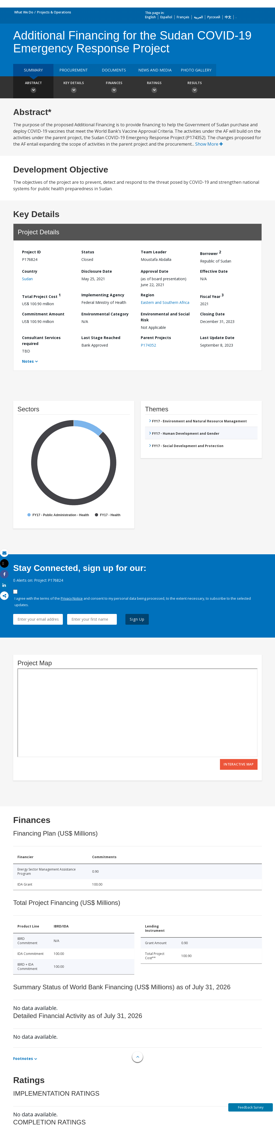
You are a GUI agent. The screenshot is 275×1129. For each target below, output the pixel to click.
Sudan (27, 278)
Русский (213, 17)
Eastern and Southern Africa (165, 302)
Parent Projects (156, 337)
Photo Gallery (196, 70)
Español (166, 17)
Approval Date (154, 271)
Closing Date (212, 314)
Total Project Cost (41, 295)
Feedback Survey (250, 1107)
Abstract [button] (33, 88)
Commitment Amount (43, 314)
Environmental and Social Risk (165, 316)
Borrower (210, 252)
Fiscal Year (212, 295)
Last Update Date (217, 337)
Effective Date (214, 271)
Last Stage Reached (100, 337)
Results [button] (194, 88)
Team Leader (154, 251)
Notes (28, 361)
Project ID (31, 251)
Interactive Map (239, 764)
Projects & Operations (54, 12)
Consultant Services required (41, 340)
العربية (198, 17)
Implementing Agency (102, 294)
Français (183, 17)
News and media (155, 70)
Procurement (73, 70)
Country (29, 271)
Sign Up (137, 619)
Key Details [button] (73, 88)
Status (87, 251)
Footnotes (23, 1058)
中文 (228, 17)
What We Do (23, 12)
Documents (114, 70)
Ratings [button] (154, 88)
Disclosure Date (96, 271)
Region (147, 294)
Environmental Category (105, 314)
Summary (33, 70)
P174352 (148, 345)
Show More (209, 144)
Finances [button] (114, 88)
